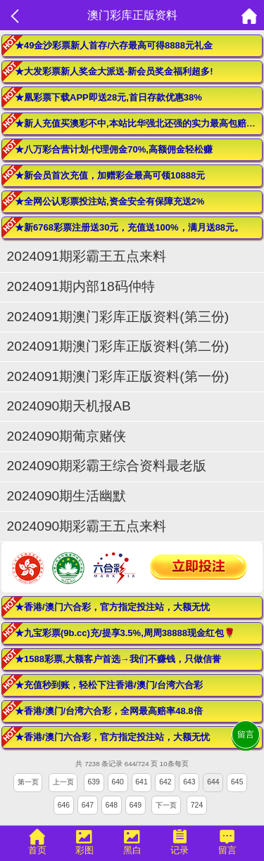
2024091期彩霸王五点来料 (87, 256)
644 (213, 782)
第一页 (28, 782)
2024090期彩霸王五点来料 (87, 526)
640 (117, 782)
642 (165, 782)
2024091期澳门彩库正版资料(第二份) (118, 346)
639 (93, 782)
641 (141, 782)
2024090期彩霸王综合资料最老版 (107, 465)
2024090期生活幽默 (67, 495)
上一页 (63, 782)
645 (237, 782)
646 (64, 805)
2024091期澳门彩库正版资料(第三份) (118, 316)
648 (112, 805)
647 (88, 805)
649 (136, 805)
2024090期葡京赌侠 (73, 436)
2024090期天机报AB (69, 406)
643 (189, 782)
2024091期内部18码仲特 (81, 286)
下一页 (166, 805)
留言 (245, 734)
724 (197, 805)
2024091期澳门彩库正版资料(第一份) (118, 376)
